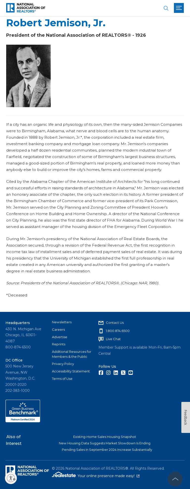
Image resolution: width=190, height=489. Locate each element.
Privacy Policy (63, 364)
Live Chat (113, 339)
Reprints (58, 344)
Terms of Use (62, 379)
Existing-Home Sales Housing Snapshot (104, 437)
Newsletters (61, 322)
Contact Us (115, 323)
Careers (58, 329)
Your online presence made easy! (109, 476)
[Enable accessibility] (11, 478)
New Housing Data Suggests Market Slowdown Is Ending (104, 443)
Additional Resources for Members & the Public (71, 354)
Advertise (59, 337)
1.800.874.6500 (118, 331)
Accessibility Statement (71, 371)
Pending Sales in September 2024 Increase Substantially (107, 450)
